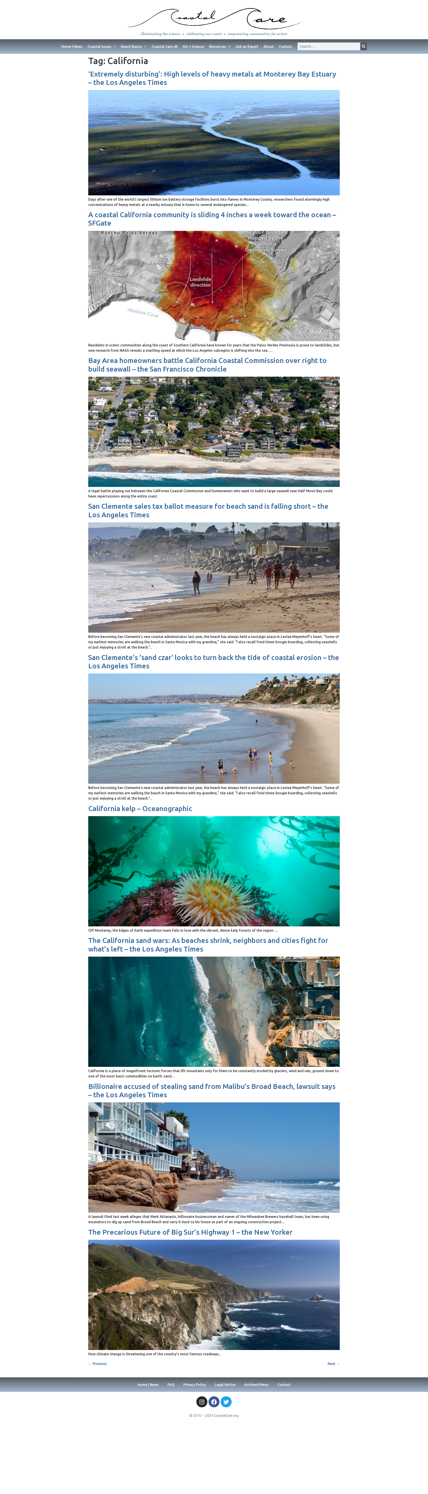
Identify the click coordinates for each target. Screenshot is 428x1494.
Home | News (72, 47)
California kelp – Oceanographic (140, 808)
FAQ (171, 1385)
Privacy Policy (194, 1385)
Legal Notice (225, 1385)
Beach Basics (133, 46)
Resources (220, 46)
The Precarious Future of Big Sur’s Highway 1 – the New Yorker (190, 1232)
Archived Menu (256, 1385)
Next (334, 1364)
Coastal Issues (102, 46)
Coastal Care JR (165, 47)
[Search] (363, 46)
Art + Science (193, 47)
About (268, 47)
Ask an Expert (247, 47)
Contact (285, 47)
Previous (97, 1364)
